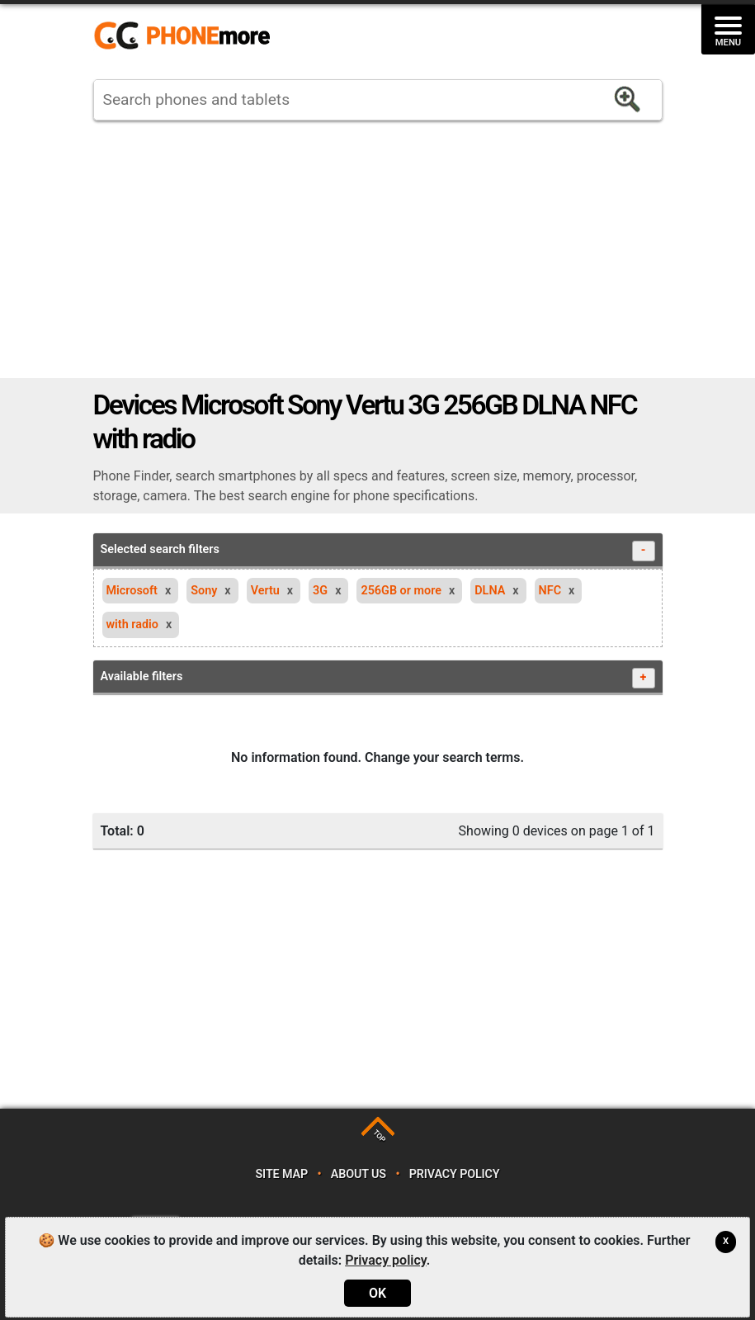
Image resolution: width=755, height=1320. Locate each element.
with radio (132, 624)
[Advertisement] (378, 249)
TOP (379, 1135)
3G (320, 591)
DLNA (489, 591)
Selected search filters (378, 551)
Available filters (378, 678)
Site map (281, 1174)
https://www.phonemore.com (186, 36)
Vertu (265, 591)
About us (358, 1174)
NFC (550, 591)
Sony (204, 591)
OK (377, 1293)
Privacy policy (454, 1174)
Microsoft (132, 591)
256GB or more (401, 591)
